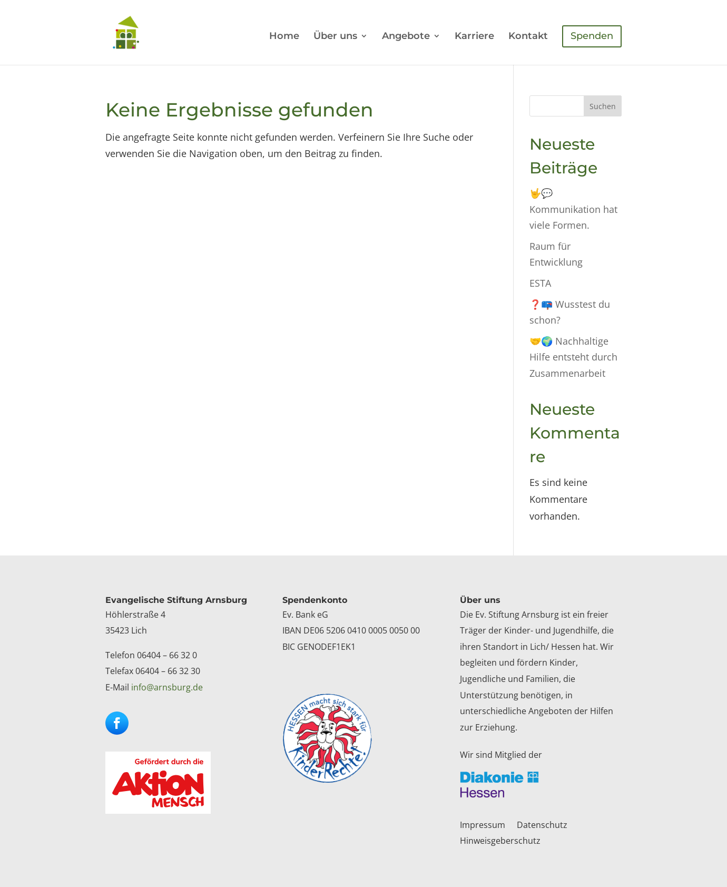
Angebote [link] (406, 37)
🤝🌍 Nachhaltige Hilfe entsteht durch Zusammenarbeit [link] (573, 357)
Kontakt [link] (528, 37)
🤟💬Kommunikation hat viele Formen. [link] (573, 209)
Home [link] (284, 37)
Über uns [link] (335, 37)
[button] (117, 723)
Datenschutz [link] (542, 826)
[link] (136, 31)
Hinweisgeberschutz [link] (500, 841)
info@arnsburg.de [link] (167, 687)
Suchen (603, 106)
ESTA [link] (540, 283)
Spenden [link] (592, 36)
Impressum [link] (482, 826)
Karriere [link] (474, 37)
